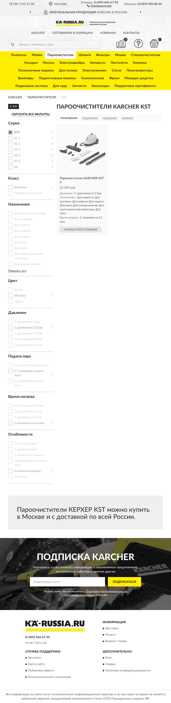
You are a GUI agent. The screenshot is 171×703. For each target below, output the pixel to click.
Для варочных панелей (30, 213)
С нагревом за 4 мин (28, 417)
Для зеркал (22, 225)
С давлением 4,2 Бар (28, 345)
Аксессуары (100, 86)
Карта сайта (36, 664)
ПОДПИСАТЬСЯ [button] (124, 581)
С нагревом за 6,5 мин (29, 423)
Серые (18, 301)
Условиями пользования (80, 595)
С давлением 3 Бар (27, 321)
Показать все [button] (17, 271)
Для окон (20, 242)
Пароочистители (60, 55)
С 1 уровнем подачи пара (31, 365)
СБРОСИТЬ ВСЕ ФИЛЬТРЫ (31, 114)
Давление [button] (17, 313)
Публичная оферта (41, 670)
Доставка (111, 628)
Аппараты (97, 62)
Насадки (31, 62)
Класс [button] (13, 178)
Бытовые (20, 187)
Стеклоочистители (145, 55)
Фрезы (114, 78)
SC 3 (17, 149)
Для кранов (22, 236)
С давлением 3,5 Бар (28, 333)
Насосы (48, 62)
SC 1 (17, 138)
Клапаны (140, 62)
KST (17, 132)
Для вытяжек (23, 219)
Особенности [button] (20, 434)
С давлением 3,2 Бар (28, 327)
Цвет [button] (12, 281)
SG (16, 167)
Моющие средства (139, 78)
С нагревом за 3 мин (28, 411)
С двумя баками (25, 449)
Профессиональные (28, 193)
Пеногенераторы (140, 70)
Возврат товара (116, 641)
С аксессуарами (25, 443)
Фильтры (103, 55)
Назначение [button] (19, 204)
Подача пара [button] (19, 356)
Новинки (108, 33)
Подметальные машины (57, 78)
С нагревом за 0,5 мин (29, 405)
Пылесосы (19, 55)
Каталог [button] (38, 33)
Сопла (116, 70)
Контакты (131, 33)
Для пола (20, 248)
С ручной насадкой (27, 471)
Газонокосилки (92, 78)
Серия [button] (13, 123)
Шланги (85, 55)
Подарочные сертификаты (135, 86)
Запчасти (79, 86)
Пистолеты (119, 62)
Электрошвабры (72, 62)
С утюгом (20, 476)
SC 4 (17, 155)
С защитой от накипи (28, 455)
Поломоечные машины (36, 70)
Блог (108, 657)
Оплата (110, 634)
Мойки (37, 55)
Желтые (20, 295)
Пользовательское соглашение (49, 677)
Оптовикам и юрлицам (72, 33)
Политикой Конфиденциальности (106, 591)
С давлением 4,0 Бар (28, 339)
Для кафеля (22, 230)
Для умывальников (27, 264)
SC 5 (17, 161)
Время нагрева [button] (21, 397)
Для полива (68, 70)
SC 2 (17, 143)
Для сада (60, 86)
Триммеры (26, 78)
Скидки (110, 664)
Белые (18, 289)
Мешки (120, 55)
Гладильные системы (31, 86)
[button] (99, 5)
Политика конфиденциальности (127, 670)
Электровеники (94, 70)
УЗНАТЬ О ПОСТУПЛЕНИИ (80, 229)
